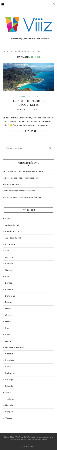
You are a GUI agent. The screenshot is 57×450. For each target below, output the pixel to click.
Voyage (8, 418)
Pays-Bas (9, 360)
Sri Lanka (9, 386)
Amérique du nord (22, 51)
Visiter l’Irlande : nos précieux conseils (21, 177)
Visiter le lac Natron (12, 184)
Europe (8, 302)
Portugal (9, 379)
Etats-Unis (10, 295)
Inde (7, 328)
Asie (7, 250)
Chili (7, 276)
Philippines (10, 373)
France (8, 308)
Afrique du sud (12, 225)
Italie (7, 334)
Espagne (9, 289)
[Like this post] (22, 130)
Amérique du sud (13, 237)
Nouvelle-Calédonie (14, 347)
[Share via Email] (35, 130)
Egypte (8, 282)
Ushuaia (9, 405)
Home (5, 51)
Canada (8, 270)
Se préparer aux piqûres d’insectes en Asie (23, 171)
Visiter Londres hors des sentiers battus (22, 197)
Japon (8, 341)
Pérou (8, 366)
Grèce (8, 315)
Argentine (10, 244)
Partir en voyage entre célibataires (19, 190)
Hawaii (37, 96)
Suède (8, 392)
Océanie (9, 353)
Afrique (8, 218)
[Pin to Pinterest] (32, 130)
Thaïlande (9, 399)
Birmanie (9, 263)
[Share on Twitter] (28, 130)
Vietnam (9, 411)
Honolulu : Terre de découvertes (28, 102)
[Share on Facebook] (25, 130)
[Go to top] (28, 446)
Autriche (9, 257)
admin (22, 109)
